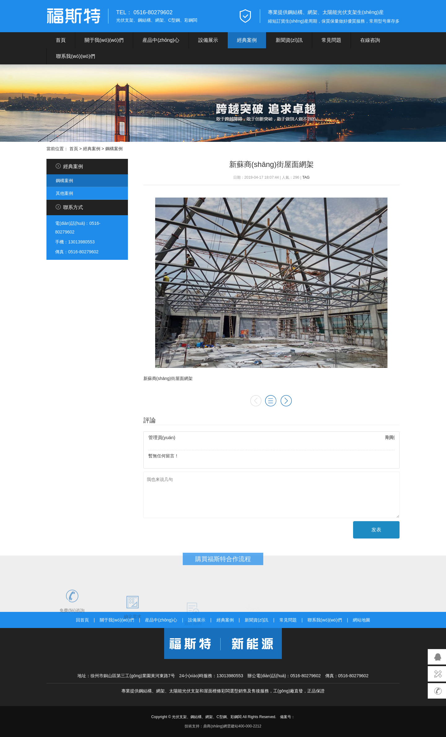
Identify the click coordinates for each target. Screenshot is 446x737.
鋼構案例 (114, 148)
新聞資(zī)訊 (289, 40)
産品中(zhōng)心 (160, 40)
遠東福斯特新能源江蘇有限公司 (73, 16)
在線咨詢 (370, 40)
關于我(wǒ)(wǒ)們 (104, 40)
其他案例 (64, 193)
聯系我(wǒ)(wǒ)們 (75, 56)
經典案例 (247, 40)
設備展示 (208, 40)
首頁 (61, 40)
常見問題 (331, 40)
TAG (306, 177)
